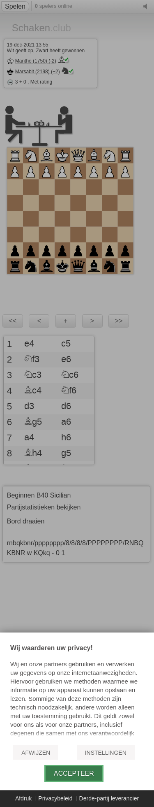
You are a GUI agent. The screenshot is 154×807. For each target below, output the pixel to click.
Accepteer (74, 773)
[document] (77, 691)
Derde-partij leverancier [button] (109, 798)
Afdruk (23, 798)
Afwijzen (35, 752)
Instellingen (105, 752)
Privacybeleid (55, 798)
